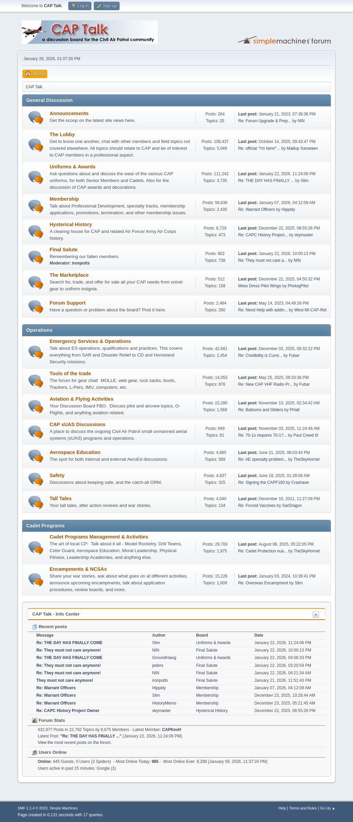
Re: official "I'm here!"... (259, 148)
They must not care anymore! (64, 680)
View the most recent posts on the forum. (75, 742)
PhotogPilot (298, 286)
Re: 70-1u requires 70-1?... (262, 435)
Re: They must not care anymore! (68, 650)
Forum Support (68, 303)
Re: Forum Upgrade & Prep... (264, 120)
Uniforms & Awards (72, 166)
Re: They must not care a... (262, 260)
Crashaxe (300, 482)
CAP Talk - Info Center (56, 614)
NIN (301, 120)
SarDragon (292, 505)
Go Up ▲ (327, 808)
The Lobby (62, 134)
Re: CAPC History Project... (263, 235)
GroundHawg (164, 657)
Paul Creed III (305, 435)
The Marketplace (69, 275)
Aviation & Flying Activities (81, 399)
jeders (157, 665)
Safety (57, 475)
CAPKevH (171, 729)
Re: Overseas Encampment (263, 583)
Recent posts (49, 626)
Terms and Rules (303, 808)
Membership (64, 199)
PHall (295, 409)
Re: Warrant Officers (256, 209)
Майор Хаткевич (302, 148)
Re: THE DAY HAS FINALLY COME (69, 642)
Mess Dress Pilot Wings (259, 286)
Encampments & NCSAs (78, 569)
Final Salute (63, 249)
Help (282, 808)
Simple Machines (63, 808)
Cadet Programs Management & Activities (99, 537)
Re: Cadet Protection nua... (262, 551)
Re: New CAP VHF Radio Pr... (265, 384)
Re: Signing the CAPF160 (261, 482)
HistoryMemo (164, 703)
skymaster (304, 235)
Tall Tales (61, 498)
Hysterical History (71, 224)
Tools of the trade (70, 373)
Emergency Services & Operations (90, 341)
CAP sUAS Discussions (77, 424)
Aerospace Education (75, 452)
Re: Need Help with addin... (263, 310)
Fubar (294, 355)
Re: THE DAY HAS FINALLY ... (266, 180)
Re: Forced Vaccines (257, 505)
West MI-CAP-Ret (310, 310)
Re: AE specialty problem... (262, 459)
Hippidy (288, 209)
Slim (304, 180)
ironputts (81, 263)
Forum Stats (48, 720)
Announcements (69, 113)
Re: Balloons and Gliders (260, 409)
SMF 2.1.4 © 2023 (33, 808)
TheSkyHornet (307, 459)
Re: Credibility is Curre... (260, 355)
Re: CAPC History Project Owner (68, 710)
